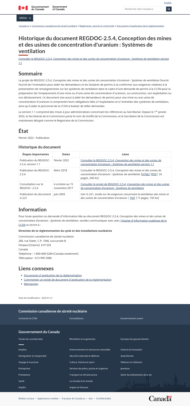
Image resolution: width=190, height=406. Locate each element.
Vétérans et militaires (131, 362)
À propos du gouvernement (134, 339)
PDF (154, 174)
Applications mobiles (48, 398)
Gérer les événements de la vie (136, 374)
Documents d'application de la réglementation (53, 275)
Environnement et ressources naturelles (90, 349)
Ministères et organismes (82, 339)
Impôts (22, 387)
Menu (26, 18)
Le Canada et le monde (81, 381)
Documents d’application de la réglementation (140, 26)
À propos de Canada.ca (73, 398)
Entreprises (24, 368)
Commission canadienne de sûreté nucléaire (54, 26)
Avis (91, 398)
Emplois (23, 349)
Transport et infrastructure (83, 374)
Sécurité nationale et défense (84, 355)
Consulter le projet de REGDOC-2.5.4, (125, 186)
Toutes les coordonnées (31, 339)
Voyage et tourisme (28, 362)
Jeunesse (125, 368)
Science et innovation (131, 349)
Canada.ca (24, 26)
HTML (145, 174)
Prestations (24, 374)
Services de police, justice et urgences (89, 368)
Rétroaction (31, 284)
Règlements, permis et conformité (96, 26)
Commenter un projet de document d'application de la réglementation (67, 279)
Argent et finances (79, 387)
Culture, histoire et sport (82, 362)
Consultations (76, 318)
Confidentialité (103, 398)
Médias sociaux (26, 398)
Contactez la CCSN (28, 318)
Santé (21, 381)
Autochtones (127, 355)
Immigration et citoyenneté (32, 355)
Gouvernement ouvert (131, 318)
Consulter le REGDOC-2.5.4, (121, 162)
